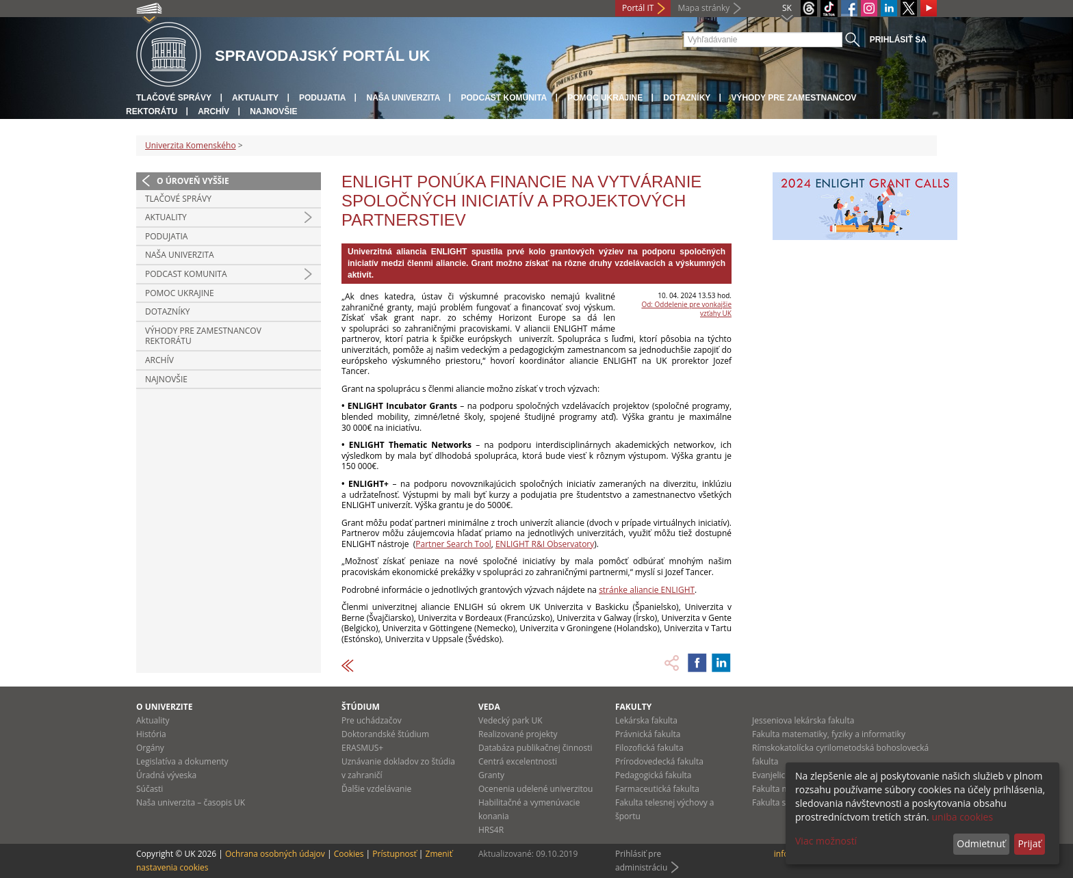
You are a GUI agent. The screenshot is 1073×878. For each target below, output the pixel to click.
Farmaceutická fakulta (657, 789)
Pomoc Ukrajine (605, 98)
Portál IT (638, 8)
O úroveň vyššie (193, 181)
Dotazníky (686, 98)
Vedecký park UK (510, 720)
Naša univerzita (403, 98)
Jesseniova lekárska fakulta (803, 720)
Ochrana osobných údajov (275, 854)
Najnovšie (273, 111)
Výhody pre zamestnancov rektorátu (203, 336)
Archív (213, 111)
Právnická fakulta (647, 734)
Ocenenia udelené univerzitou (535, 789)
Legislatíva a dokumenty (182, 761)
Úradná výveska (166, 775)
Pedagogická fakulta (653, 775)
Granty (491, 775)
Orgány (150, 748)
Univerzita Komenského (190, 145)
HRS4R (491, 830)
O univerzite (164, 707)
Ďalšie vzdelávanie (376, 789)
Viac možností (826, 840)
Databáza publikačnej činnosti (535, 748)
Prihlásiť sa (898, 39)
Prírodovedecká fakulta (659, 761)
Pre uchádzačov (371, 720)
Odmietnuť (981, 843)
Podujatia (322, 98)
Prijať (1029, 843)
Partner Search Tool (453, 544)
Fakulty (633, 707)
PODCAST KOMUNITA (504, 98)
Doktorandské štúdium (385, 734)
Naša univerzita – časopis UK (190, 802)
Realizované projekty (517, 734)
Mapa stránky (703, 8)
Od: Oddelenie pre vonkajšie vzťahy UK (686, 309)
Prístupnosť (394, 854)
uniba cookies (962, 816)
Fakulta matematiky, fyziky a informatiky (828, 734)
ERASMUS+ (362, 748)
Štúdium (360, 707)
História (151, 734)
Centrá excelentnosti (517, 761)
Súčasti (149, 789)
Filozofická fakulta (649, 748)
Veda (489, 707)
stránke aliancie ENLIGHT (647, 590)
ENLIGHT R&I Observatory (544, 544)
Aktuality (255, 98)
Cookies (349, 854)
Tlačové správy (173, 98)
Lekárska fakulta (646, 720)
